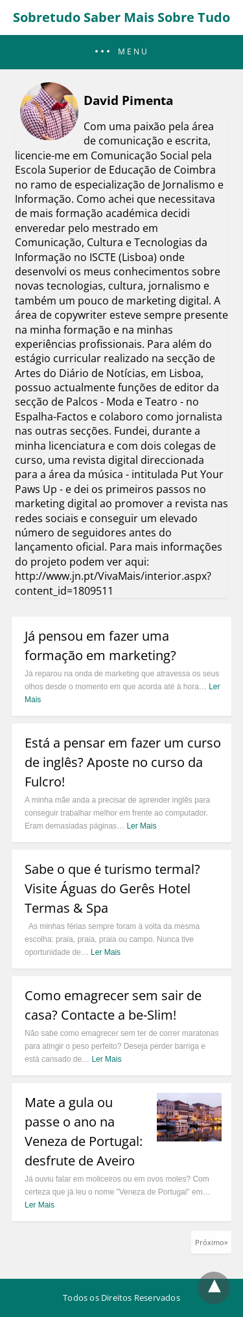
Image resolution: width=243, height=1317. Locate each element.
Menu (133, 52)
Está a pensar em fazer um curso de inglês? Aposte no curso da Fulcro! (123, 762)
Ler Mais (141, 825)
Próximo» (211, 1242)
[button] (121, 52)
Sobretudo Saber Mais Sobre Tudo (121, 17)
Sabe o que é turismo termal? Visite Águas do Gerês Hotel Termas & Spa (112, 888)
